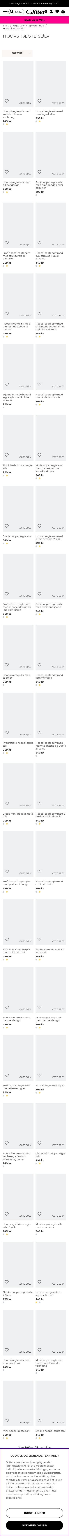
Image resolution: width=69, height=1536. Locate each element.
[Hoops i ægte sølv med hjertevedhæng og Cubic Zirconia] (51, 725)
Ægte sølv (18, 25)
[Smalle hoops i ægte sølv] (51, 1410)
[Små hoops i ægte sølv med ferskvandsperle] (51, 586)
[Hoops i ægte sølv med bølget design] (18, 164)
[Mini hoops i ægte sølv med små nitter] (51, 1205)
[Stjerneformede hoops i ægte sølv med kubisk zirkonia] (18, 377)
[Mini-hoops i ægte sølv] (18, 1410)
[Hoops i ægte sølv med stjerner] (18, 656)
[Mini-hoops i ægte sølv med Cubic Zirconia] (18, 930)
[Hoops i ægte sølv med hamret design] (18, 998)
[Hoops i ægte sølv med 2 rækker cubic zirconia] (51, 794)
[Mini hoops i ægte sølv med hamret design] (51, 998)
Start (6, 25)
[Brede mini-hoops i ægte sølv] (18, 794)
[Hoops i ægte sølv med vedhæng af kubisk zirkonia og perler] (18, 1136)
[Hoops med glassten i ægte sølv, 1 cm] (51, 1273)
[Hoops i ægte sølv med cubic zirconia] (51, 862)
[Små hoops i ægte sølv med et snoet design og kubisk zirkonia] (18, 586)
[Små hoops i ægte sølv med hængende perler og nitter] (51, 164)
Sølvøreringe (37, 25)
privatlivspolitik (30, 1494)
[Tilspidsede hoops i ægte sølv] (18, 448)
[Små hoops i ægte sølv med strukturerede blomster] (18, 235)
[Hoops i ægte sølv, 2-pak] (51, 1066)
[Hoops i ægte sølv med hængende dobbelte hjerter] (18, 306)
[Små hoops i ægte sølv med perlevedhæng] (18, 862)
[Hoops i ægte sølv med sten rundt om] (18, 1342)
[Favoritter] (58, 11)
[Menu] (5, 11)
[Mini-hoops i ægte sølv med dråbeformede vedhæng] (51, 1342)
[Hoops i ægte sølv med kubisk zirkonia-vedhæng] (18, 94)
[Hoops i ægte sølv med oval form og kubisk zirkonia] (51, 235)
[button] (52, 11)
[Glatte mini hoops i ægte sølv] (51, 1136)
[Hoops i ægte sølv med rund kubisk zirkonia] (51, 377)
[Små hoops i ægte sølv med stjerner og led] (18, 1066)
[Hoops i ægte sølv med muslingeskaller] (51, 94)
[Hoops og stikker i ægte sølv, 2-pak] (18, 1205)
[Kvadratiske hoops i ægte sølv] (18, 725)
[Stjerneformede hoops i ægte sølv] (51, 930)
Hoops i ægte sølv (13, 28)
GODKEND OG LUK (34, 1525)
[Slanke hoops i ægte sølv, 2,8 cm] (18, 1273)
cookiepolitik (14, 1497)
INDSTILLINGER (34, 1513)
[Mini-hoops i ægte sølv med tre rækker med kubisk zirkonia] (51, 448)
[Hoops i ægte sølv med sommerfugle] (51, 656)
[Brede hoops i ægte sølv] (18, 517)
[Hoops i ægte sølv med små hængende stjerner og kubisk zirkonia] (51, 306)
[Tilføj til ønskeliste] (7, 101)
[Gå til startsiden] (34, 11)
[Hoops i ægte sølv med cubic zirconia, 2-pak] (51, 517)
